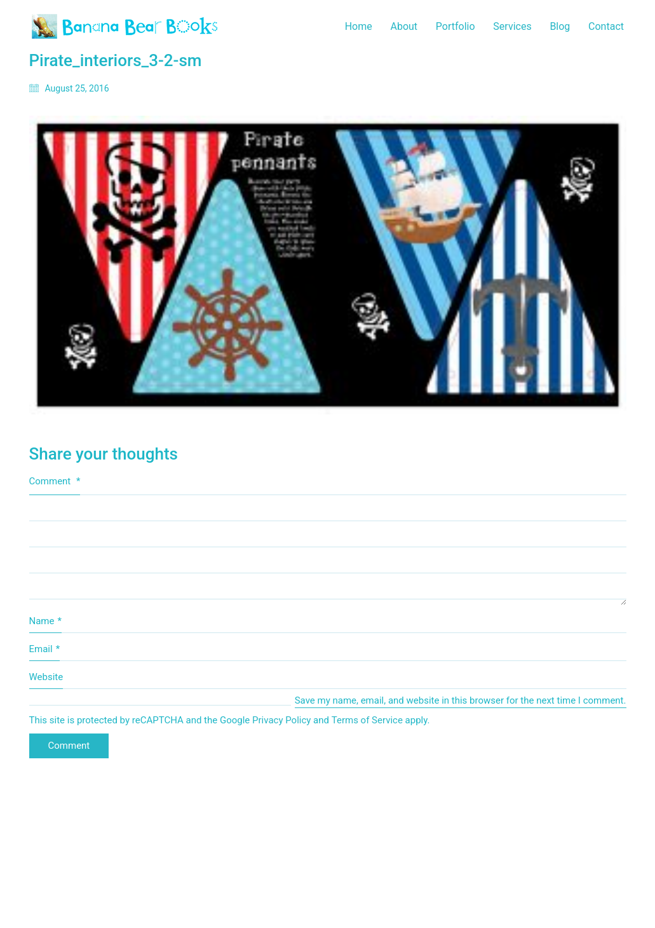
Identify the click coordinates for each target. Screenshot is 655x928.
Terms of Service (367, 720)
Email (44, 649)
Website (46, 677)
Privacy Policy (281, 720)
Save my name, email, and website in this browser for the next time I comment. (460, 700)
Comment (55, 481)
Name (45, 621)
